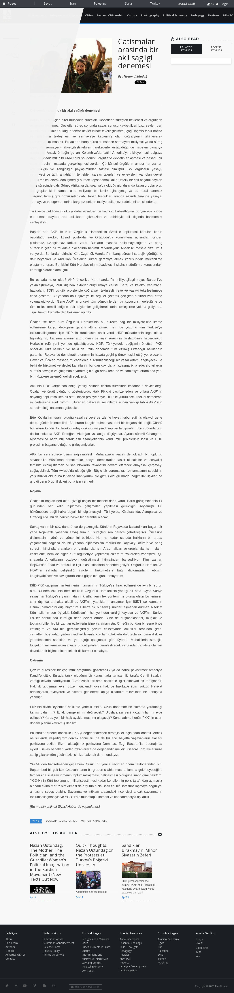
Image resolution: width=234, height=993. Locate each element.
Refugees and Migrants (95, 939)
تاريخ (198, 951)
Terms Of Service (54, 954)
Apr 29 (125, 897)
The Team (11, 943)
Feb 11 (79, 897)
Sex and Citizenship (110, 15)
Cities (89, 15)
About (9, 939)
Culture (132, 15)
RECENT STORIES (216, 48)
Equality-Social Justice (61, 820)
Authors (10, 947)
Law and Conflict (91, 962)
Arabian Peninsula (168, 939)
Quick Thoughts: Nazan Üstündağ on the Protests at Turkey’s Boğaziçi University (95, 854)
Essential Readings (131, 943)
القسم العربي (186, 3)
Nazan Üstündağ (135, 76)
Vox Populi (88, 970)
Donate (9, 950)
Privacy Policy (52, 950)
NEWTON (125, 958)
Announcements (129, 939)
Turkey (155, 3)
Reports (124, 962)
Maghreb (163, 962)
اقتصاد (199, 943)
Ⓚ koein (223, 986)
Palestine (100, 3)
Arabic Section (205, 933)
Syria (128, 3)
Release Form (52, 947)
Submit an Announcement (59, 943)
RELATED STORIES (186, 48)
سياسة (199, 939)
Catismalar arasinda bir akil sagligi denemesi (138, 53)
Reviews (213, 15)
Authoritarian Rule (94, 820)
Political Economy (175, 15)
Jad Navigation (128, 970)
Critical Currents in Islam (96, 947)
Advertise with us (15, 954)
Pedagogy (198, 15)
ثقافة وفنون (202, 947)
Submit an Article (53, 939)
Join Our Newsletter (85, 986)
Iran (73, 3)
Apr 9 (33, 897)
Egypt (48, 3)
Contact (10, 958)
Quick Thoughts (129, 947)
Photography (150, 15)
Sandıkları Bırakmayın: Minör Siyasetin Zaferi (139, 850)
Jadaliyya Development (133, 966)
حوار (198, 956)
